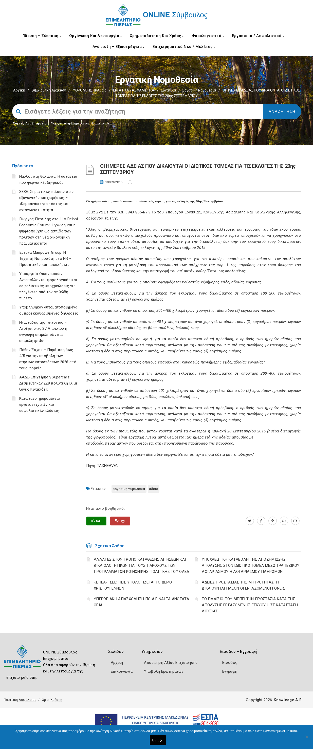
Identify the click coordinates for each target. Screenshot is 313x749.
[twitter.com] (249, 521)
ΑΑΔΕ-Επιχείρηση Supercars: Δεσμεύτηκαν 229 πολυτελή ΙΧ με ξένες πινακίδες (48, 383)
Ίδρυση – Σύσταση (42, 35)
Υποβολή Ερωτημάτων (163, 671)
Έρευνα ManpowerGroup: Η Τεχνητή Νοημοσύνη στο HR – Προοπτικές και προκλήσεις (45, 258)
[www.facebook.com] (261, 521)
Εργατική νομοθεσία (199, 90)
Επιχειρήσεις (102, 123)
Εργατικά (168, 90)
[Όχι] (306, 739)
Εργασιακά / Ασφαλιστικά (258, 35)
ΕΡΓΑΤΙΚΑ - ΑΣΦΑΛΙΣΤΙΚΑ (133, 90)
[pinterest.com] (272, 521)
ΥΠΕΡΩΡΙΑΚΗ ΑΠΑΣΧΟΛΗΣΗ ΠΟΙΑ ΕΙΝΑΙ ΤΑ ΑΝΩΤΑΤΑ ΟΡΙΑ (141, 602)
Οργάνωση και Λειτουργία (95, 35)
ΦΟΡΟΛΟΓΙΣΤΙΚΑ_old (89, 90)
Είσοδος (229, 662)
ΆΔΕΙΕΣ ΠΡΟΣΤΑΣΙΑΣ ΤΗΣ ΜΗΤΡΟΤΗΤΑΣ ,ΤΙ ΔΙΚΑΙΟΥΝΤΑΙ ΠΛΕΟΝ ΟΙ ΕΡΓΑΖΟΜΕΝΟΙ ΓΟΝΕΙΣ (243, 585)
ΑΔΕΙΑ (153, 489)
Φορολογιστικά (208, 35)
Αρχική (19, 90)
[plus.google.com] (284, 521)
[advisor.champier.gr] (295, 521)
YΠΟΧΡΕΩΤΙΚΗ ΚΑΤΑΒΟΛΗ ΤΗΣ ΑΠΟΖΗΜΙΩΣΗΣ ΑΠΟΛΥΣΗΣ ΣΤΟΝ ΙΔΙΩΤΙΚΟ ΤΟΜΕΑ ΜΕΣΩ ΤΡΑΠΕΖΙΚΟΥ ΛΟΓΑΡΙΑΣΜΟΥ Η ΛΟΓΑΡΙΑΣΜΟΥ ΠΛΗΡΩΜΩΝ (250, 565)
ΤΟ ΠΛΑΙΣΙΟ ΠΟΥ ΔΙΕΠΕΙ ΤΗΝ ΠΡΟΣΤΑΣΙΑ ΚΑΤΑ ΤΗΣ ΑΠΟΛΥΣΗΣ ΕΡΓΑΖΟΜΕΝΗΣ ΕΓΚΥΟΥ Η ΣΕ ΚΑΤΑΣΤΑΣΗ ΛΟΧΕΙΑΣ (250, 605)
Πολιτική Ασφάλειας (20, 700)
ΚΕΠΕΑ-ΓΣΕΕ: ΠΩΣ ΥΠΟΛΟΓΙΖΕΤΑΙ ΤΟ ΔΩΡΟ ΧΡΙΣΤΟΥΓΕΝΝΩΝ (133, 585)
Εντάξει (157, 740)
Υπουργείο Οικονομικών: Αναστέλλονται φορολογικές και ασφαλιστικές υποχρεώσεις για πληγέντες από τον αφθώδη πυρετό (48, 285)
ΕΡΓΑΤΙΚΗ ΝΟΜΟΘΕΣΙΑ (129, 489)
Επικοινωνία (122, 671)
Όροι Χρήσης (52, 700)
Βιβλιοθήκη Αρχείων (49, 90)
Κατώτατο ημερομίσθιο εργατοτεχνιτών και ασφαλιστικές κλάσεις (39, 404)
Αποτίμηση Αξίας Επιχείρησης (170, 662)
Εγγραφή (229, 671)
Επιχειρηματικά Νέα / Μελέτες (184, 46)
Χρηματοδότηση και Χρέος (157, 35)
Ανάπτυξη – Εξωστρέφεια (118, 46)
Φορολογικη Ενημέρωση (69, 123)
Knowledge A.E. (288, 700)
